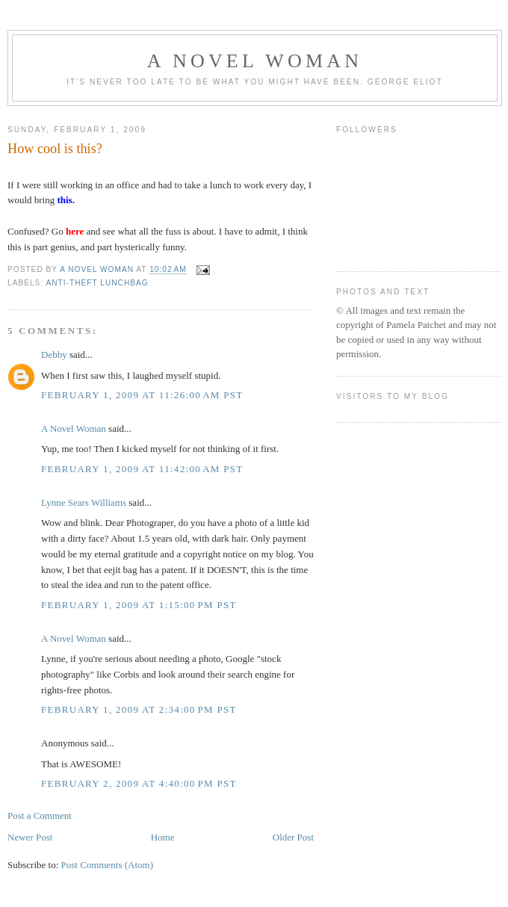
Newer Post (29, 837)
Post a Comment (39, 815)
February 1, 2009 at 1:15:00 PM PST (139, 604)
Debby (54, 354)
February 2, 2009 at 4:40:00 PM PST (139, 783)
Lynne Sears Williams (83, 502)
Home (163, 837)
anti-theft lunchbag (97, 283)
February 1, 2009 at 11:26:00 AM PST (142, 394)
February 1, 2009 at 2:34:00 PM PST (139, 709)
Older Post (293, 837)
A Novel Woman (255, 61)
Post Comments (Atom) (107, 864)
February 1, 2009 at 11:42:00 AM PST (142, 468)
